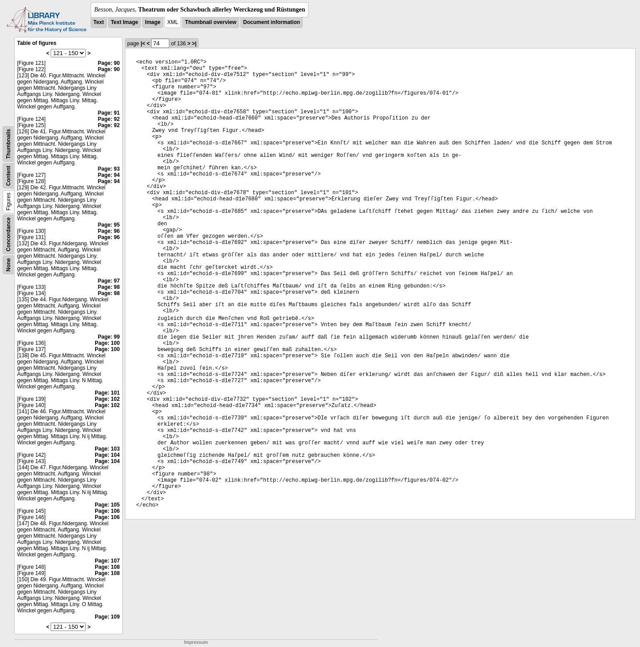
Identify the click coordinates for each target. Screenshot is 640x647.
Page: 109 (107, 617)
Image (152, 22)
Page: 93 (109, 169)
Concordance (8, 234)
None (8, 265)
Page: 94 (109, 175)
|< (142, 43)
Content (8, 176)
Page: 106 (107, 511)
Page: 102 (107, 399)
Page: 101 (107, 393)
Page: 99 (109, 337)
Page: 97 (109, 281)
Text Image (124, 22)
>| (194, 43)
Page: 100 (107, 343)
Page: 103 (107, 449)
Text (98, 22)
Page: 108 (107, 567)
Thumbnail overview (210, 22)
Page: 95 (109, 225)
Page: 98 (109, 287)
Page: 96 (109, 231)
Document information (271, 22)
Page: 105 (107, 505)
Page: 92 (109, 119)
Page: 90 (109, 63)
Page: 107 (107, 561)
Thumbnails (8, 144)
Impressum (196, 642)
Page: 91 (109, 113)
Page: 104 (107, 455)
